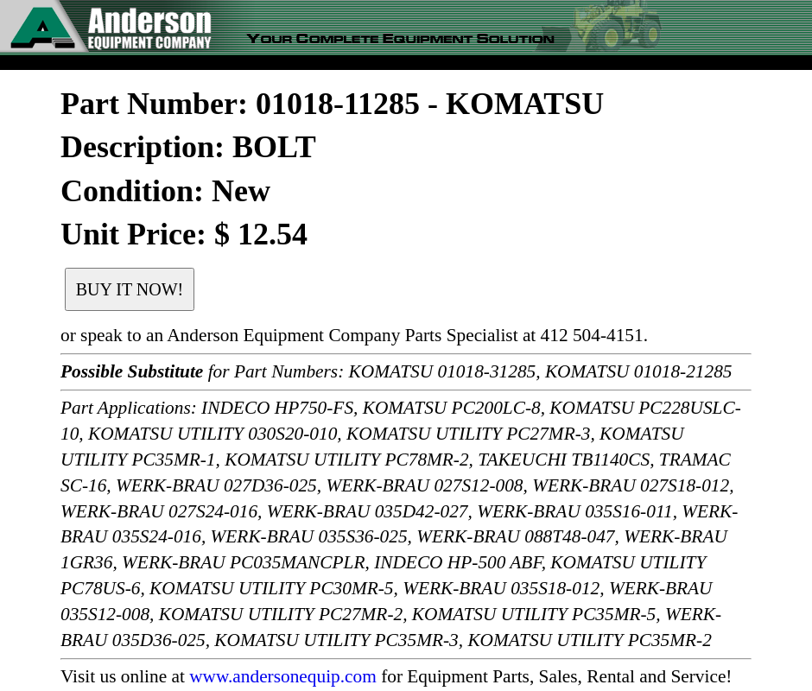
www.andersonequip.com (283, 676)
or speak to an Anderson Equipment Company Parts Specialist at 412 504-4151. (354, 335)
